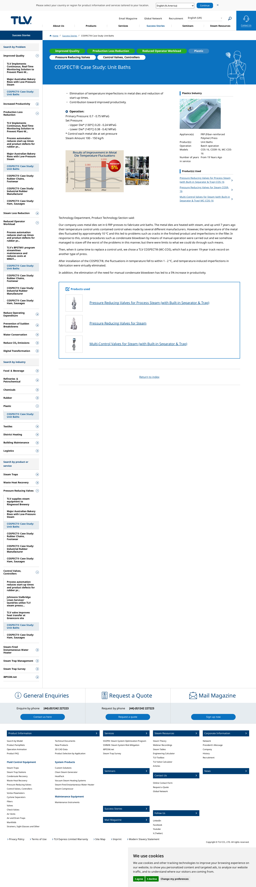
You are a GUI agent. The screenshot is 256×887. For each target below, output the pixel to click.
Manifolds (11, 822)
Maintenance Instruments (67, 802)
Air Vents (11, 813)
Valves (10, 805)
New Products (61, 745)
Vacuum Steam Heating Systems (70, 780)
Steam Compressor (64, 788)
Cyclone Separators (16, 797)
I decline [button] (152, 878)
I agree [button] (139, 878)
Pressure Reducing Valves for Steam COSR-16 (204, 189)
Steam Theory (159, 740)
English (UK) (195, 17)
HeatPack (59, 776)
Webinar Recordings (162, 745)
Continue (205, 5)
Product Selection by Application (70, 753)
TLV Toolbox (158, 757)
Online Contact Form (162, 782)
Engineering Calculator (164, 753)
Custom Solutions (63, 767)
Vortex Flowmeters (16, 793)
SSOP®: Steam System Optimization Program (124, 740)
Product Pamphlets (16, 745)
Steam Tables (159, 749)
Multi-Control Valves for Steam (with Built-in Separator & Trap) (138, 343)
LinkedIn (157, 820)
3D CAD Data (61, 749)
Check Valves (13, 809)
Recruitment (208, 757)
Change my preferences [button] (175, 878)
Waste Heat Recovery (17, 780)
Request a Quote (161, 787)
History (206, 753)
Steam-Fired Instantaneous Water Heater (74, 784)
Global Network (160, 791)
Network (207, 740)
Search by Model (15, 740)
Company (207, 749)
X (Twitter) (158, 833)
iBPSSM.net (108, 749)
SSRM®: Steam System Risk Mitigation (121, 745)
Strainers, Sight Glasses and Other (23, 826)
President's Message (213, 745)
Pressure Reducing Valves (19, 784)
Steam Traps (13, 767)
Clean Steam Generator (66, 772)
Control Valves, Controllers (19, 788)
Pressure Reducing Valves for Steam (117, 323)
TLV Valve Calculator (162, 761)
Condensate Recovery (17, 776)
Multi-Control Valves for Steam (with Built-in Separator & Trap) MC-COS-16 (205, 198)
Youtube (157, 829)
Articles (156, 765)
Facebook (157, 824)
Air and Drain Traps (16, 818)
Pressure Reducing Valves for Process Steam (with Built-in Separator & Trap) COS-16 (205, 179)
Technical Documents (65, 740)
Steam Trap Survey (112, 753)
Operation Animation (17, 749)
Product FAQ (13, 753)
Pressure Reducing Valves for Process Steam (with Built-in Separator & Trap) (149, 302)
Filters (10, 801)
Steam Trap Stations (16, 772)
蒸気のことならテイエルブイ (21, 20)
